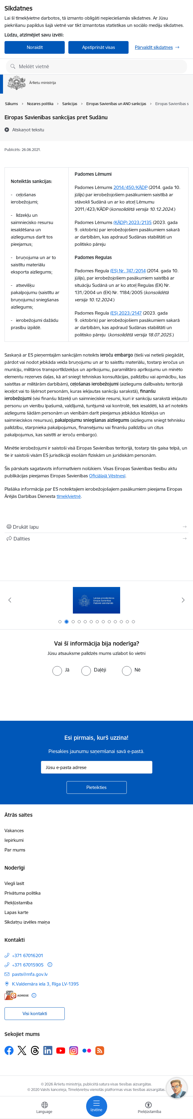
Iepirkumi (14, 840)
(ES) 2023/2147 (126, 313)
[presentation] (50, 698)
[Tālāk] (183, 600)
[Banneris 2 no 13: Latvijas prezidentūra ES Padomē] (96, 600)
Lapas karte (16, 912)
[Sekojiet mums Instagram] (73, 1050)
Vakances (14, 830)
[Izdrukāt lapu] (96, 527)
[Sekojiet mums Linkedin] (47, 1050)
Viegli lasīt (14, 883)
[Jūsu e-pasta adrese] (96, 767)
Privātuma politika (23, 893)
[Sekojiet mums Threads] (34, 1050)
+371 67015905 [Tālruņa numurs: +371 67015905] (28, 965)
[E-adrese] (17, 995)
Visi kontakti (35, 1013)
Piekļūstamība (19, 903)
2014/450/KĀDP (131, 187)
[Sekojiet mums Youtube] (60, 1050)
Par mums (15, 850)
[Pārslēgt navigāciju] (96, 1106)
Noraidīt (35, 47)
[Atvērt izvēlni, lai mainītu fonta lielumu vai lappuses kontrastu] (148, 1108)
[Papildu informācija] (50, 964)
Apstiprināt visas (98, 47)
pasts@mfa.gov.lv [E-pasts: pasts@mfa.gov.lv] (30, 974)
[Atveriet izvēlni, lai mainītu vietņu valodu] (44, 1108)
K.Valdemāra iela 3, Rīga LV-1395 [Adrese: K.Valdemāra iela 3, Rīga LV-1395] (45, 984)
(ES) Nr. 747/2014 (128, 271)
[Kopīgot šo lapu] (96, 538)
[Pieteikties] (97, 787)
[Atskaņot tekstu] (28, 129)
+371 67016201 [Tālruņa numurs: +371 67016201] (27, 955)
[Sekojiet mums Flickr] (86, 1050)
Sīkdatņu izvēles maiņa (27, 922)
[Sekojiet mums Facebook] (9, 1050)
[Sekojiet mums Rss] (99, 1050)
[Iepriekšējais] (9, 600)
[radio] (60, 669)
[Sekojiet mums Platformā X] (21, 1050)
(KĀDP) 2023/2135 (133, 222)
